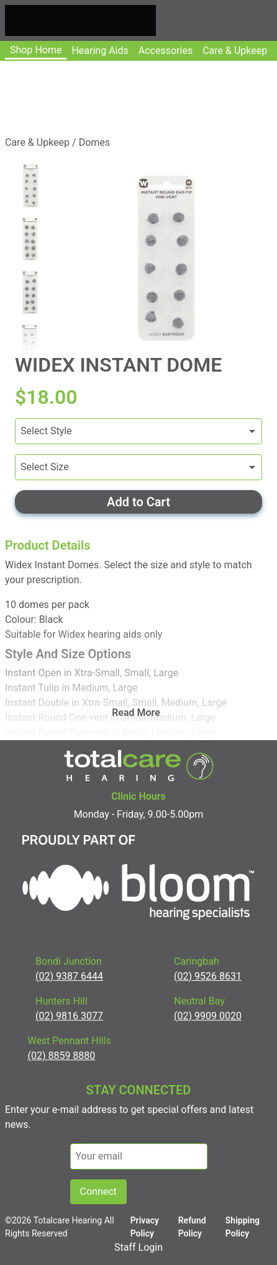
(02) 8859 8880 (61, 1056)
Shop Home (35, 50)
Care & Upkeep (37, 142)
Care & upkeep (234, 50)
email (82, 1137)
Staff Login (138, 1247)
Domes (94, 142)
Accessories (165, 50)
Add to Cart (138, 501)
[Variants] (138, 431)
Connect (98, 1191)
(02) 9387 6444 (69, 976)
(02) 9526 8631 (208, 976)
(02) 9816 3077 (69, 1016)
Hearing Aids (99, 50)
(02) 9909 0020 (208, 1016)
